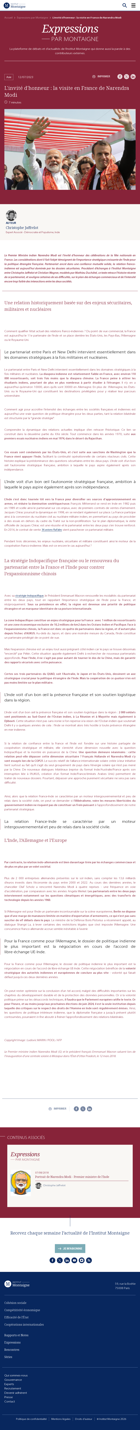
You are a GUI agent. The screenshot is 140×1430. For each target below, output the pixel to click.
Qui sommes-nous (16, 1376)
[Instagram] (82, 1263)
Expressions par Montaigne (32, 17)
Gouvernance (13, 1380)
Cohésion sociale (15, 1308)
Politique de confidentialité (31, 1419)
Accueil (8, 17)
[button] (135, 5)
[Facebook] (119, 76)
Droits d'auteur (83, 1419)
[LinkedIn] (133, 76)
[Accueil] (15, 5)
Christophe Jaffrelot (22, 227)
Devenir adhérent (15, 1393)
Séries (8, 1359)
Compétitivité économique (22, 1315)
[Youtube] (74, 1263)
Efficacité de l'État (16, 1322)
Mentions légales (61, 1419)
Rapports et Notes (16, 1338)
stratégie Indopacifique (29, 602)
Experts (9, 1384)
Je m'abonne (72, 1253)
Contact (9, 1402)
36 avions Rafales (52, 536)
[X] (126, 76)
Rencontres (11, 1352)
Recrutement (12, 1389)
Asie (8, 77)
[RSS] (89, 1263)
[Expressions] (70, 32)
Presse (8, 1397)
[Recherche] (124, 5)
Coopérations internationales (24, 1329)
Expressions (12, 1345)
